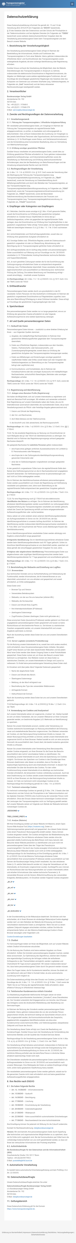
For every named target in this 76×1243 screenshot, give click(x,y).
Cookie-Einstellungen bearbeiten (19, 937)
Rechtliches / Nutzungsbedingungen (60, 1232)
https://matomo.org (36, 826)
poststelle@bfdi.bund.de (22, 1161)
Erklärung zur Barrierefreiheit (12, 1232)
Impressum (27, 1232)
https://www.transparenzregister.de (21, 1209)
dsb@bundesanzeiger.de (43, 1128)
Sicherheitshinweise (38, 1235)
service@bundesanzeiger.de (24, 110)
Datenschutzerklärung (39, 1232)
